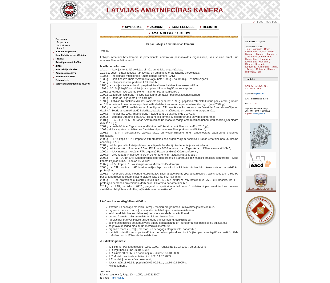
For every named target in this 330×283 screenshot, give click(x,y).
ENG (260, 21)
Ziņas (59, 66)
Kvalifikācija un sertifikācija (71, 55)
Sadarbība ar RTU (65, 76)
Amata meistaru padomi (171, 33)
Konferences (183, 27)
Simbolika (133, 27)
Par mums (61, 39)
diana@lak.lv (259, 113)
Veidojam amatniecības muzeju (73, 83)
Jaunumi (157, 27)
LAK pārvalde (63, 45)
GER (275, 21)
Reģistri (210, 27)
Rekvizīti (61, 48)
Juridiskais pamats (66, 51)
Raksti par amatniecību (68, 62)
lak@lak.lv (258, 93)
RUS (268, 21)
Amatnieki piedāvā (66, 73)
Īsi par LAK (62, 42)
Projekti (60, 58)
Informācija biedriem (67, 69)
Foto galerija (62, 80)
